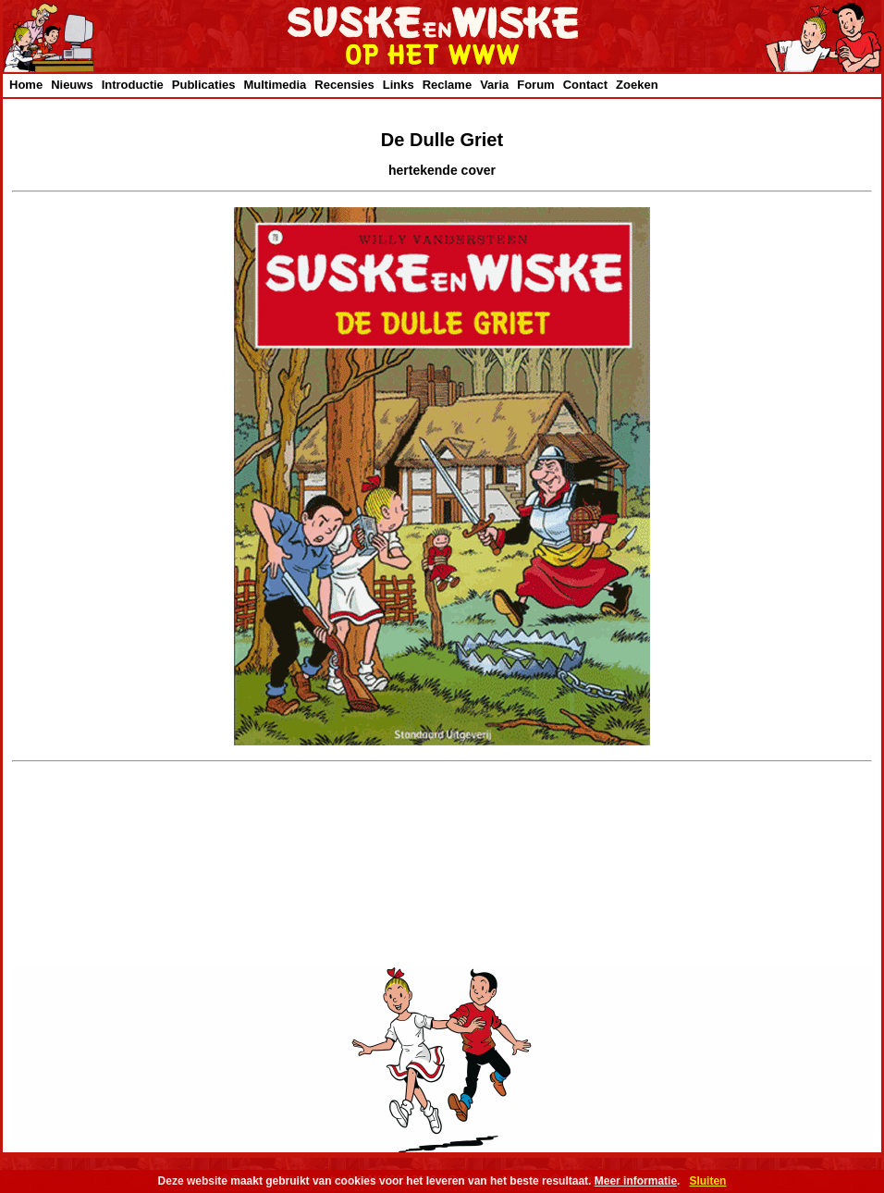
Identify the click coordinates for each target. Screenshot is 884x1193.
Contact (585, 85)
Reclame (447, 85)
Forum (535, 85)
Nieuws (72, 85)
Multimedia (274, 85)
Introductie (133, 85)
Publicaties (204, 85)
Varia (494, 85)
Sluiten (707, 1181)
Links (398, 85)
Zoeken (637, 85)
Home (26, 85)
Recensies (344, 85)
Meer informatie (636, 1181)
